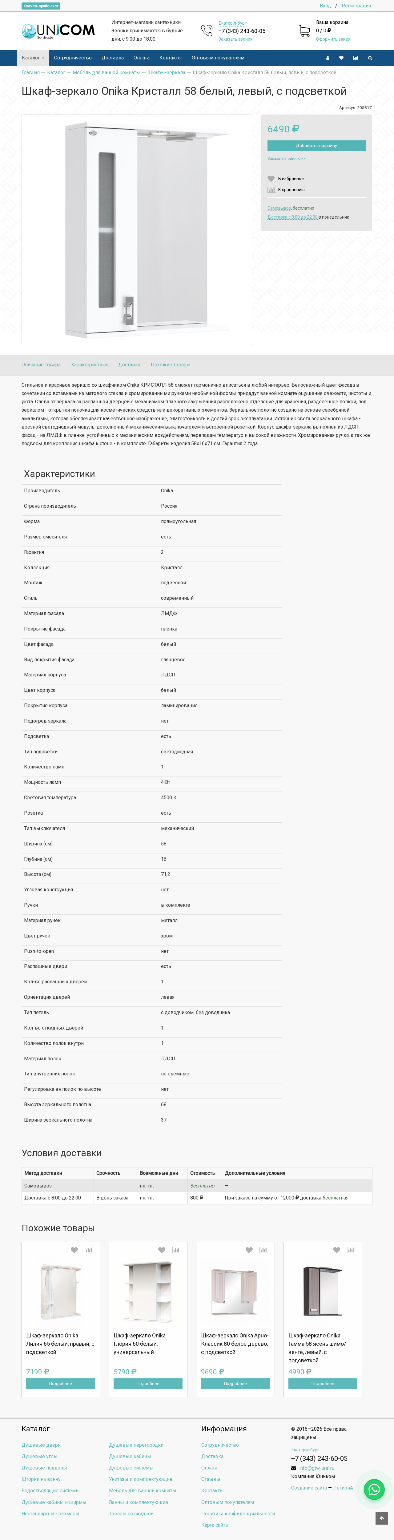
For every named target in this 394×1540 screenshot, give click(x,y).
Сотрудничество (73, 58)
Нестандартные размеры (50, 1514)
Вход (325, 6)
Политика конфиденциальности (238, 1514)
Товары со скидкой (131, 1514)
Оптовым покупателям (218, 58)
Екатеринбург (233, 23)
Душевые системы (131, 1468)
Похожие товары (171, 365)
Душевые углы (40, 1456)
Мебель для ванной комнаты (142, 1491)
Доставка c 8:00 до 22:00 (292, 217)
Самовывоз (279, 208)
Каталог (33, 58)
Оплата (142, 58)
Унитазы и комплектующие (140, 1479)
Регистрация (356, 6)
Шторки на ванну (41, 1479)
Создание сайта (309, 1488)
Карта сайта (214, 1525)
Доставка (113, 58)
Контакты (170, 58)
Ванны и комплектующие (138, 1502)
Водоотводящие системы (51, 1491)
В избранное (291, 178)
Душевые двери (41, 1445)
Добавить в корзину (316, 145)
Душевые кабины (130, 1456)
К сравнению (291, 189)
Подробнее (60, 1383)
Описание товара (41, 365)
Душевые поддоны (44, 1468)
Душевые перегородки (136, 1445)
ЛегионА (343, 1488)
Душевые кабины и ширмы (54, 1502)
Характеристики (89, 365)
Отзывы (210, 1479)
